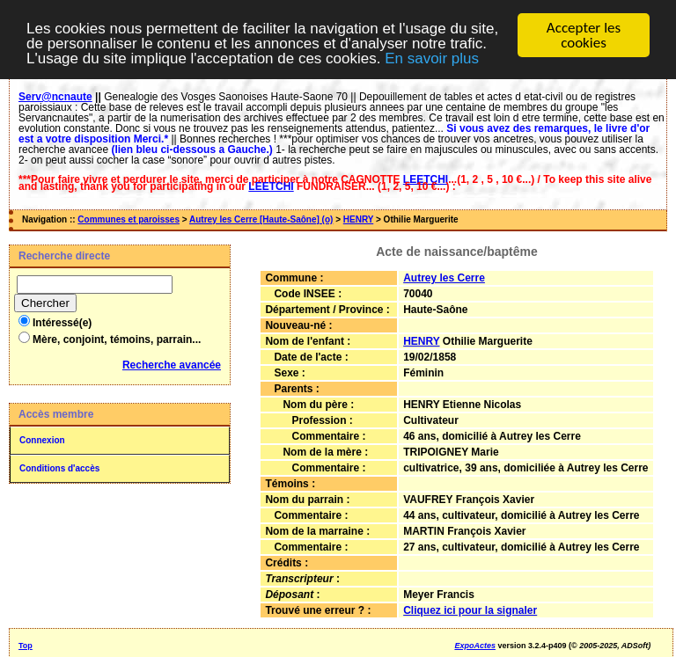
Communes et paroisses (128, 219)
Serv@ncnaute (55, 97)
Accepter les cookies (584, 35)
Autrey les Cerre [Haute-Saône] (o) (261, 219)
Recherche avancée (171, 365)
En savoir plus (432, 57)
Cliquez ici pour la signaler (470, 610)
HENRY (358, 219)
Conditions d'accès (59, 468)
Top (25, 645)
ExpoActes (475, 645)
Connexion (42, 440)
